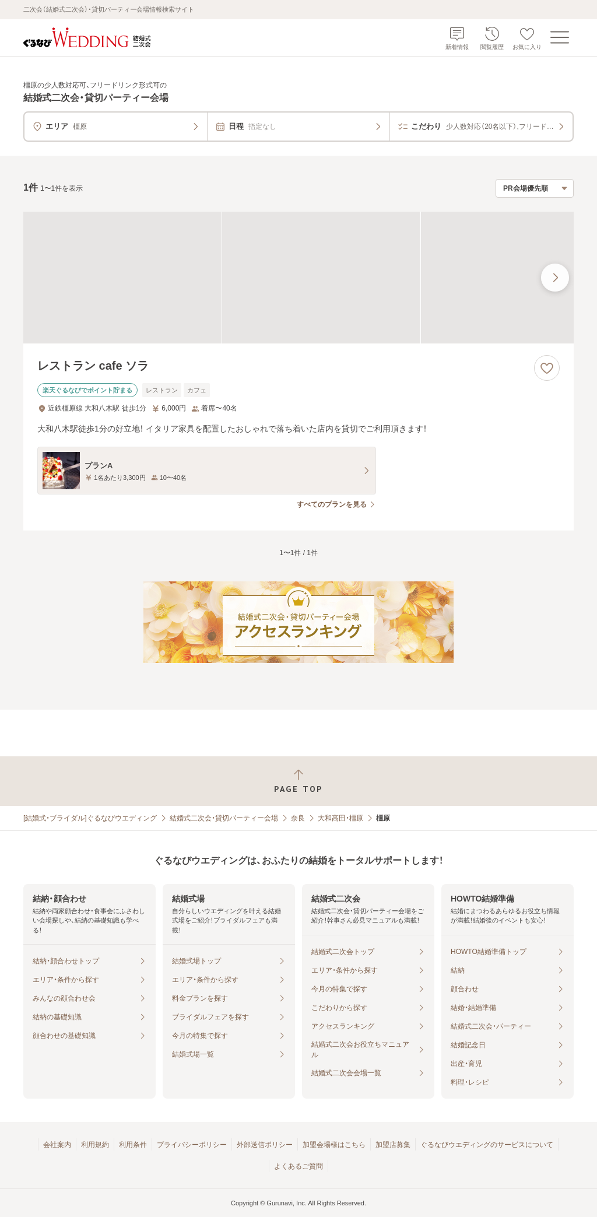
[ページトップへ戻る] (298, 781)
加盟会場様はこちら (334, 1145)
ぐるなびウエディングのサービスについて (486, 1145)
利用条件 (133, 1145)
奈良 (298, 818)
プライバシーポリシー (192, 1145)
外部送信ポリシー (265, 1145)
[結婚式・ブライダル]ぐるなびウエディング (90, 818)
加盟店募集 (392, 1145)
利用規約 (95, 1145)
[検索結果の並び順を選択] (535, 188)
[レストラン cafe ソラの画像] (298, 278)
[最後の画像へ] (555, 278)
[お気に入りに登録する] (547, 368)
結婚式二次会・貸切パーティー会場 (224, 818)
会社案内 (57, 1145)
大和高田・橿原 (340, 818)
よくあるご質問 (298, 1166)
